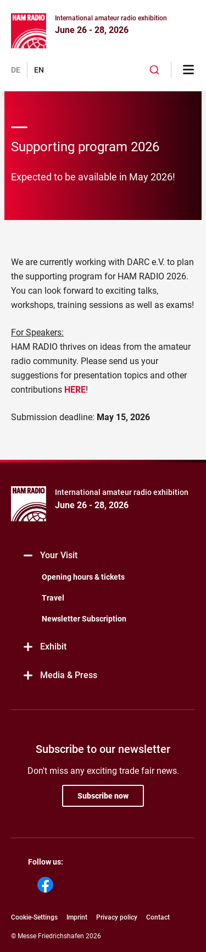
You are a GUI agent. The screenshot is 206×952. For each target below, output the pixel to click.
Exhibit (44, 647)
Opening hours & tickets (83, 577)
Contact (158, 917)
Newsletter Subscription (84, 618)
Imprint (76, 917)
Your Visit (49, 556)
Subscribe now (103, 795)
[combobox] (154, 69)
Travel (53, 597)
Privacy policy (116, 917)
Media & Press (59, 675)
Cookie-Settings (34, 917)
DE (15, 69)
